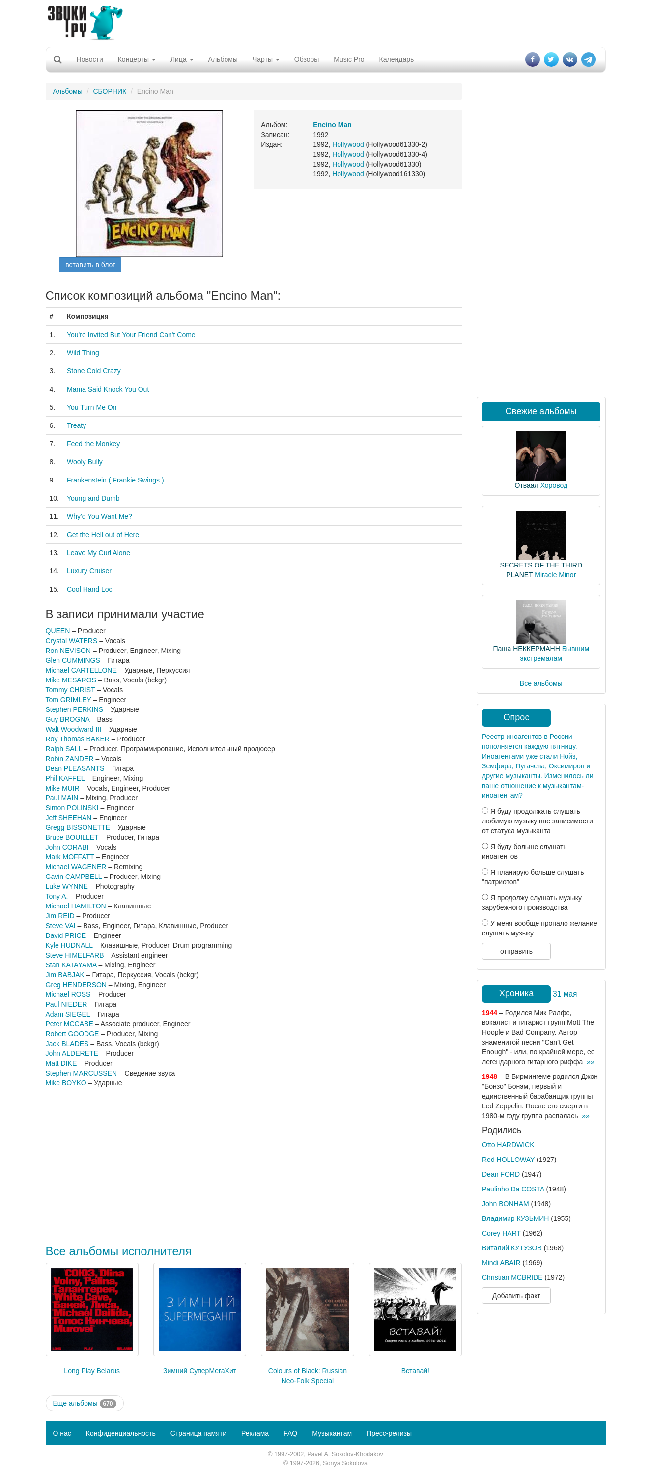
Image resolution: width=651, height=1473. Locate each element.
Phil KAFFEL (65, 778)
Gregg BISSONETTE (78, 827)
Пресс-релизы (389, 1433)
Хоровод (553, 485)
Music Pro (349, 59)
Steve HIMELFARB (75, 955)
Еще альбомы (84, 1403)
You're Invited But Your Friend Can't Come (131, 335)
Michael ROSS (68, 994)
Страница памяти (198, 1433)
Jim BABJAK (65, 975)
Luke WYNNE (67, 886)
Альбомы (223, 59)
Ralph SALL (64, 749)
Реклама (255, 1433)
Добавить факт (516, 1296)
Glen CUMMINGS (73, 660)
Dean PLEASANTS (75, 768)
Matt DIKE (61, 1063)
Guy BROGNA (67, 719)
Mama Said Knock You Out (108, 389)
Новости (90, 59)
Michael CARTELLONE (81, 670)
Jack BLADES (67, 1044)
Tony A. (57, 896)
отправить (516, 951)
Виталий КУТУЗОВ (512, 1248)
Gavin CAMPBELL (74, 876)
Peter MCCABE (69, 1024)
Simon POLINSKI (72, 808)
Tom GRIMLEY (68, 700)
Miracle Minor (555, 575)
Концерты (137, 59)
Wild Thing (83, 353)
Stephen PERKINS (75, 709)
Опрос (517, 717)
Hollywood (348, 144)
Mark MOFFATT (70, 857)
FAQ (290, 1433)
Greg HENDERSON (76, 985)
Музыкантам (332, 1433)
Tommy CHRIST (70, 690)
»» (590, 1062)
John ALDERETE (72, 1053)
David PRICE (66, 935)
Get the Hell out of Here (103, 534)
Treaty (76, 425)
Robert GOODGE (72, 1034)
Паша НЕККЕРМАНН (526, 648)
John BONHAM (505, 1204)
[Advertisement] (326, 22)
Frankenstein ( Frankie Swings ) (115, 480)
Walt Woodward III (74, 729)
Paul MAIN (62, 798)
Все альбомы (541, 683)
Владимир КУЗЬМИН (515, 1218)
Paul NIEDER (66, 1004)
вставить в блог (90, 265)
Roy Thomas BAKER (78, 739)
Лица (182, 59)
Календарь (396, 59)
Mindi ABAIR (501, 1263)
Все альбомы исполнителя (119, 1251)
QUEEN (58, 631)
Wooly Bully (85, 462)
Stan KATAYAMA (71, 965)
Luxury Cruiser (89, 571)
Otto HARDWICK (508, 1145)
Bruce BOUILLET (72, 837)
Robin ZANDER (70, 759)
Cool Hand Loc (90, 589)
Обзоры (306, 59)
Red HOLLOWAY (508, 1159)
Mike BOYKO (66, 1083)
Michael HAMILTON (76, 906)
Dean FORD (501, 1174)
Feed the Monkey (93, 444)
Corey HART (501, 1233)
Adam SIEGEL (68, 1014)
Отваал (526, 485)
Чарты (266, 59)
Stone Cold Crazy (94, 371)
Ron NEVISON (68, 650)
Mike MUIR (63, 788)
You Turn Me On (91, 407)
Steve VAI (61, 926)
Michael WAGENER (76, 867)
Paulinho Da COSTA (513, 1189)
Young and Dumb (93, 498)
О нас (62, 1433)
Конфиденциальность (121, 1433)
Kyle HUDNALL (69, 945)
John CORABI (67, 847)
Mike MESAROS (71, 680)
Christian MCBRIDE (512, 1277)
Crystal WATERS (72, 641)
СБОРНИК (109, 91)
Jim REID (60, 916)
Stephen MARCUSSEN (81, 1073)
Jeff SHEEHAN (69, 817)
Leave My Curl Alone (98, 553)
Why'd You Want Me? (99, 516)
